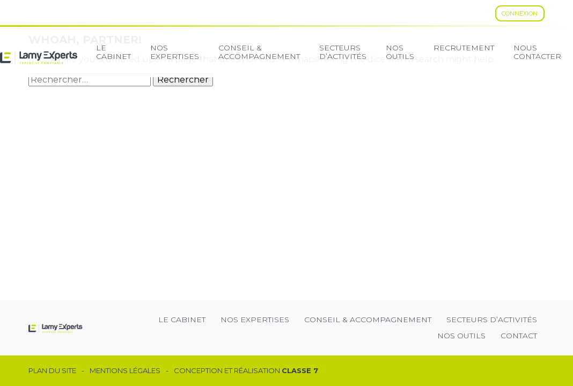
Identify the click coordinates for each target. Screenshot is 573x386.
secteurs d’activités (342, 52)
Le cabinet (113, 52)
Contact (519, 335)
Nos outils (461, 335)
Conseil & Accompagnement (259, 52)
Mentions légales (125, 371)
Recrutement (464, 48)
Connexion (520, 13)
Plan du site (52, 371)
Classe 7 (300, 370)
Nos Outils (400, 52)
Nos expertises (174, 52)
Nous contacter (537, 52)
